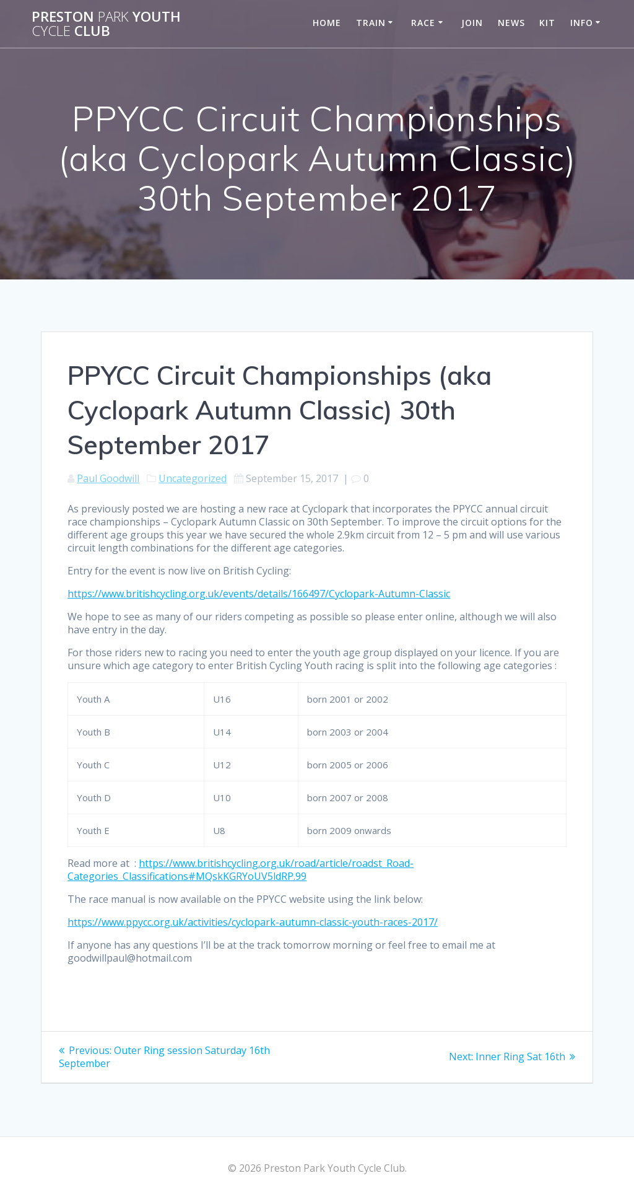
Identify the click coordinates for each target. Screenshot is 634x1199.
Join (472, 23)
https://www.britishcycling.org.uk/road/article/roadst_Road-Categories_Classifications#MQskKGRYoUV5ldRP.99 (240, 869)
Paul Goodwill (108, 478)
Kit (547, 23)
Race (423, 23)
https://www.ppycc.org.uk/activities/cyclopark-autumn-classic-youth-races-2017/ (252, 922)
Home (327, 23)
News (511, 23)
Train (371, 23)
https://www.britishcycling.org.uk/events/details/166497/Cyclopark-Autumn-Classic (258, 593)
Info (581, 23)
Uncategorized (192, 478)
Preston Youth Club (106, 24)
